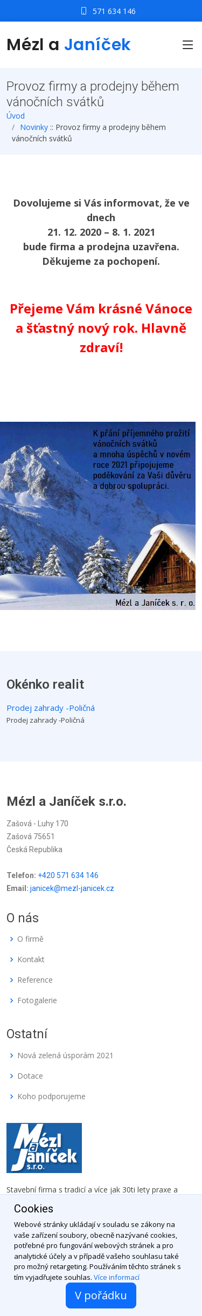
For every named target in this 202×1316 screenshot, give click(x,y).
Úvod (15, 116)
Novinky (34, 127)
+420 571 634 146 (68, 875)
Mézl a (68, 44)
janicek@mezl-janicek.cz (72, 888)
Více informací (117, 1277)
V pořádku (101, 1295)
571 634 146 (114, 11)
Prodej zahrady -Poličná (50, 707)
